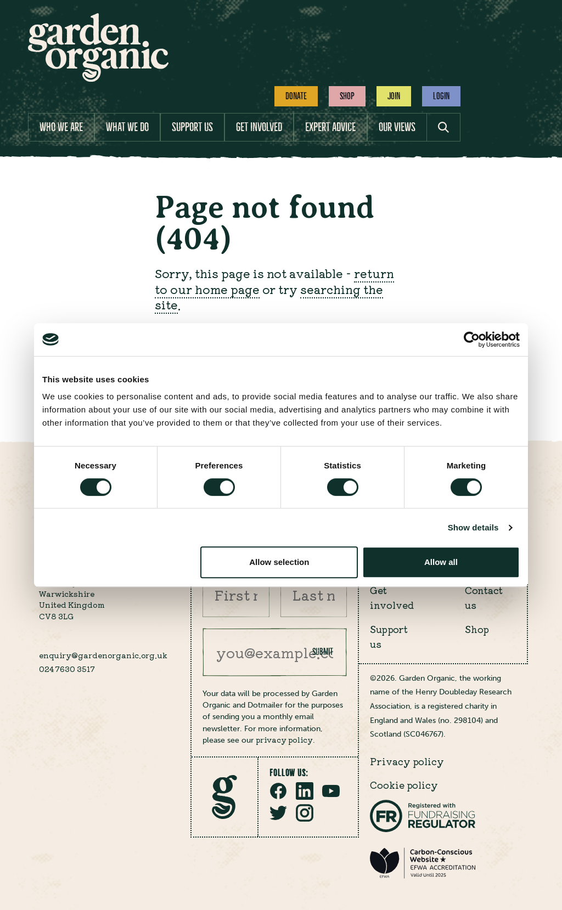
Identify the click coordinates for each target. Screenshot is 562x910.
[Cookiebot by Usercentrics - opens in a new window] (472, 339)
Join (393, 96)
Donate (296, 96)
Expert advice (330, 127)
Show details (473, 527)
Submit (322, 652)
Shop (347, 96)
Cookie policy (404, 785)
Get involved (259, 127)
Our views (397, 127)
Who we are (61, 127)
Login (441, 96)
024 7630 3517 (67, 668)
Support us (192, 127)
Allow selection (279, 562)
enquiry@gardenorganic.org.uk (103, 654)
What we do (127, 127)
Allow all (441, 562)
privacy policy (284, 739)
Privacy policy (407, 761)
